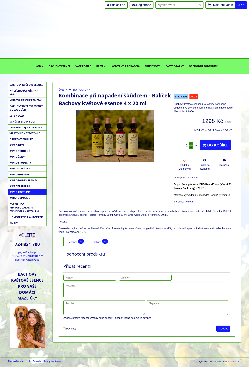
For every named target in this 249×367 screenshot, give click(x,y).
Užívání (101, 66)
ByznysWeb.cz (231, 361)
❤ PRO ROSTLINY (20, 192)
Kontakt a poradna (125, 66)
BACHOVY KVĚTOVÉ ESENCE (26, 85)
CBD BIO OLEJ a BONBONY (26, 127)
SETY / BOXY (17, 115)
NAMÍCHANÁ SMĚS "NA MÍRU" (24, 92)
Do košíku (215, 145)
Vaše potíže (83, 66)
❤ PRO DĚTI (17, 145)
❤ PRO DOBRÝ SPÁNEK (24, 180)
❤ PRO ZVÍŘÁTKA (20, 168)
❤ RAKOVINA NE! (20, 198)
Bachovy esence (59, 66)
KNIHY (14, 223)
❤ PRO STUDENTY (21, 162)
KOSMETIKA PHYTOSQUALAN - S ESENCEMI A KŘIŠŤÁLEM (24, 207)
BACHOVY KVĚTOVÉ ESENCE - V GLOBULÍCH (27, 107)
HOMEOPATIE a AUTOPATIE (26, 217)
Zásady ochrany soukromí (47, 361)
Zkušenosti (152, 66)
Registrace (141, 5)
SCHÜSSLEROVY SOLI (22, 121)
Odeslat (223, 328)
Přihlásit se (116, 5)
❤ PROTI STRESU (20, 186)
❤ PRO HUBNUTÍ (20, 174)
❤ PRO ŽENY (17, 157)
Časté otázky (175, 66)
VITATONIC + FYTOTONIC (25, 133)
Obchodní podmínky (203, 66)
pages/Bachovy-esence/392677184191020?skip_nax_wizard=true (27, 256)
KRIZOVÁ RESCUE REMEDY (25, 100)
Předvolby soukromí (19, 361)
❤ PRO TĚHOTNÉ (20, 151)
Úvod (39, 66)
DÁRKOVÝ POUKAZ (21, 139)
